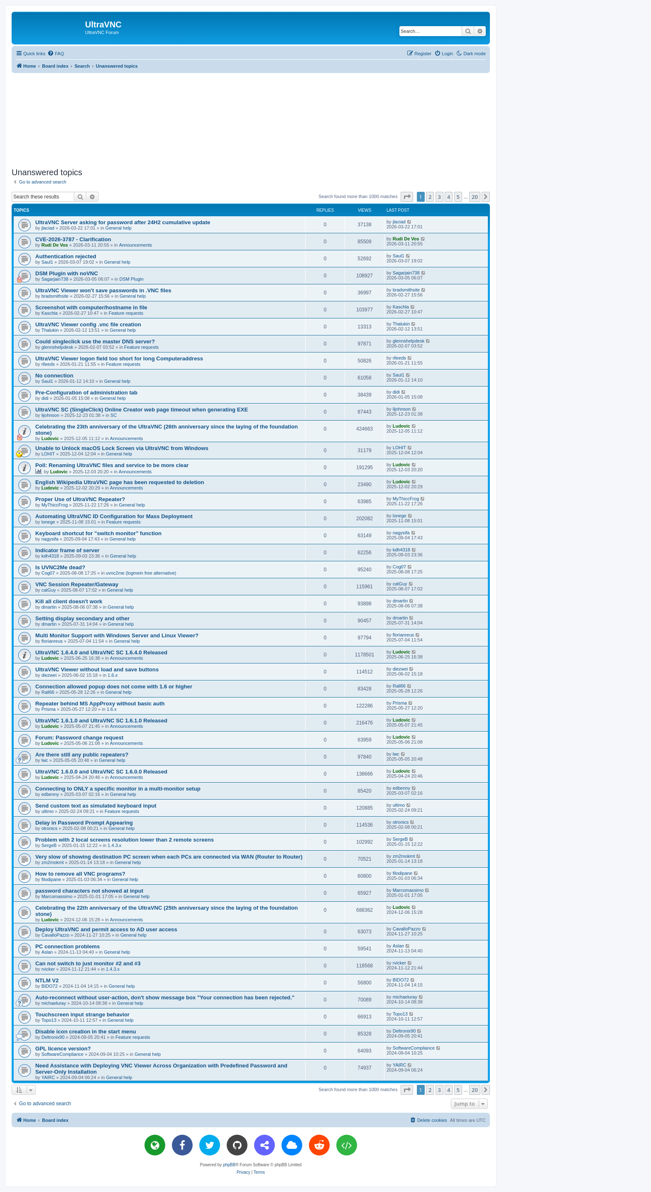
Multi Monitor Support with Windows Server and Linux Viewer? (116, 635)
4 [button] (448, 197)
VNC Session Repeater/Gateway (76, 584)
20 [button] (475, 197)
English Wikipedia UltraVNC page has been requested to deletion (119, 482)
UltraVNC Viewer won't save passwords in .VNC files (103, 290)
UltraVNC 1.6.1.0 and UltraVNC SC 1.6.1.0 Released (101, 720)
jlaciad (48, 227)
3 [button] (439, 197)
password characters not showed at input (89, 891)
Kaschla (50, 313)
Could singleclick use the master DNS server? (95, 341)
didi (45, 398)
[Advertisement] (251, 118)
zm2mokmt (53, 862)
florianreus (52, 641)
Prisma (49, 709)
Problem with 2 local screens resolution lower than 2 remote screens (124, 840)
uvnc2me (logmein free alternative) (141, 572)
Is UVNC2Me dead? (60, 567)
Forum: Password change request (79, 737)
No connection (54, 375)
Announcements (135, 244)
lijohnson (50, 415)
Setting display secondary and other (82, 618)
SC (113, 415)
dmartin (49, 607)
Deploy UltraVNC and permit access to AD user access (106, 929)
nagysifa (50, 538)
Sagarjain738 (55, 279)
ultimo (48, 811)
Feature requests (126, 313)
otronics (50, 828)
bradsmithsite (55, 296)
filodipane (51, 879)
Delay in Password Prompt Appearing (84, 823)
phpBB (229, 1165)
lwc (45, 760)
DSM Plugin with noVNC (66, 273)
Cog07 (48, 572)
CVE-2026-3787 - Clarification (73, 239)
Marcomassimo (57, 896)
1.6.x (112, 675)
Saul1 (47, 261)
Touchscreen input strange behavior (82, 1014)
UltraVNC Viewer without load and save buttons (97, 669)
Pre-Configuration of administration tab (86, 392)
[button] (407, 197)
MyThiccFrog (55, 504)
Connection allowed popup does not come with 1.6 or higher (113, 686)
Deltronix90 (53, 1037)
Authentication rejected (65, 256)
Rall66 (48, 692)
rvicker (48, 969)
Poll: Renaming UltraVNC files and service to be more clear (111, 465)
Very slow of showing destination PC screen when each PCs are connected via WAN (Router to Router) (168, 857)
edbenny (50, 794)
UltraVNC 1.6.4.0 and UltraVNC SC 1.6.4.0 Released (101, 652)
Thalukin (50, 330)
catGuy (49, 589)
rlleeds (48, 364)
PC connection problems (67, 946)
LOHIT (48, 453)
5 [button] (458, 197)
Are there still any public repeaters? (81, 754)
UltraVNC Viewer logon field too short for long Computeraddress (119, 358)
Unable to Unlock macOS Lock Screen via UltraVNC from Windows (121, 448)
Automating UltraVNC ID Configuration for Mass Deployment (114, 516)
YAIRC (48, 1077)
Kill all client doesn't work (68, 601)
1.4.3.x (114, 845)
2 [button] (429, 197)
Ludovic (50, 438)
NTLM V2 (47, 980)
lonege (48, 521)
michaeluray (54, 1003)
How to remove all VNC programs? (80, 874)
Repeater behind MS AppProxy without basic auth (100, 703)
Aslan (47, 952)
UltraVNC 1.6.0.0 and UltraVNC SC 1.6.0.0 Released (101, 772)
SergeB (49, 845)
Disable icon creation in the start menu (85, 1031)
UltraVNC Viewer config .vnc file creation (88, 324)
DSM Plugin (131, 279)
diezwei (49, 675)
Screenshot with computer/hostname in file (91, 307)
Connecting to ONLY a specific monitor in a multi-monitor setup (118, 789)
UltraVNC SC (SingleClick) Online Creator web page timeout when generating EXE (141, 409)
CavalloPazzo (55, 935)
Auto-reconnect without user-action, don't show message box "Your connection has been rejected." (164, 997)
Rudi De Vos (55, 244)
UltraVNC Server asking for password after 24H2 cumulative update (122, 222)
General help (118, 227)
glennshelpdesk (57, 347)
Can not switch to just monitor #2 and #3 (88, 963)
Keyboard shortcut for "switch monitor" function (98, 533)
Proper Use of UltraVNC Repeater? (80, 499)
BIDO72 (50, 986)
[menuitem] (55, 54)
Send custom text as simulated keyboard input (96, 806)
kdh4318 (50, 555)
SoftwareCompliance (63, 1054)
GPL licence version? (63, 1048)
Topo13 (49, 1020)
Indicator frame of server (67, 550)
